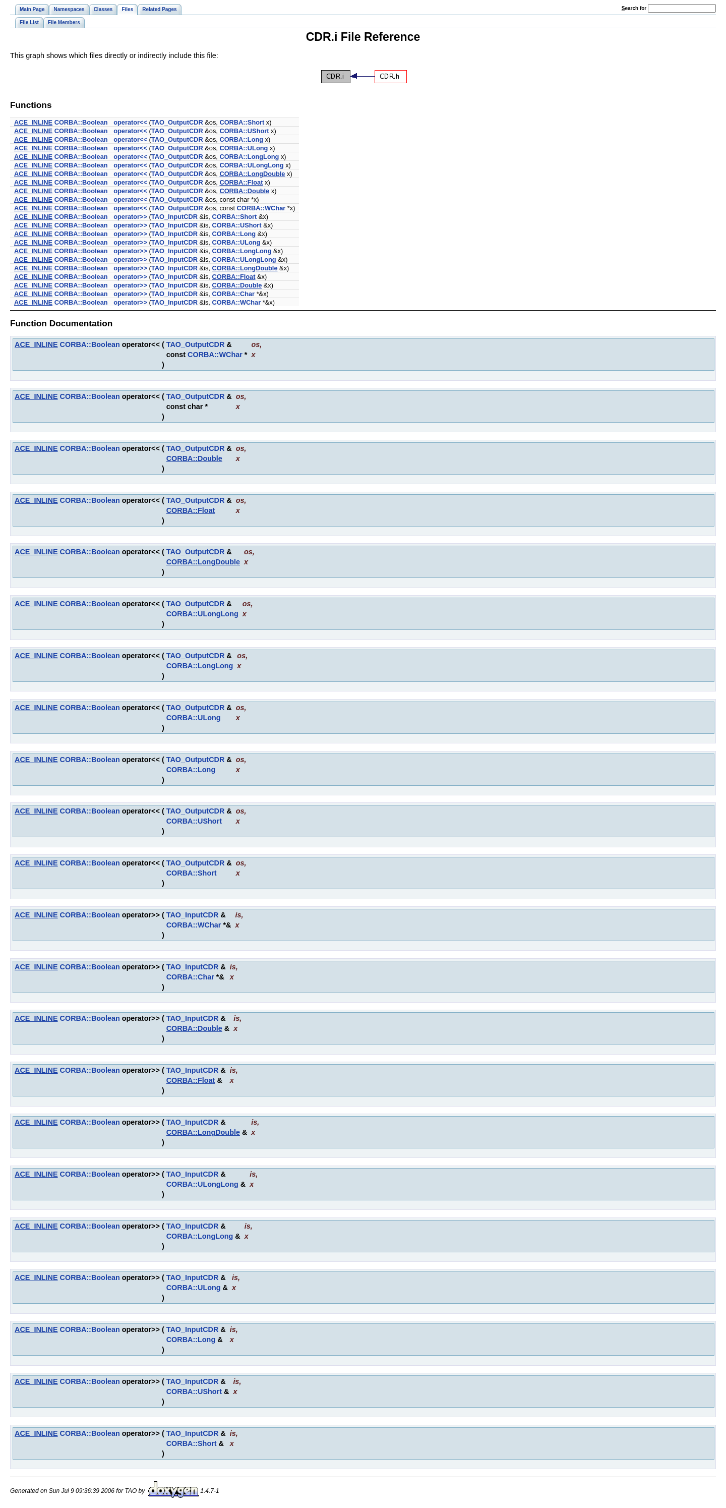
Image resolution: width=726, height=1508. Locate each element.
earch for (634, 8)
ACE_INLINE (33, 122)
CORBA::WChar (261, 208)
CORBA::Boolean (81, 122)
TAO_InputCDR (174, 216)
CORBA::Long (241, 139)
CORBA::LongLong (249, 156)
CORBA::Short (241, 122)
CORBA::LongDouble (252, 174)
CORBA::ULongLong (251, 165)
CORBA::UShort (244, 131)
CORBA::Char (233, 294)
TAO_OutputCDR (177, 122)
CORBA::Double (244, 191)
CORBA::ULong (243, 148)
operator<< (130, 122)
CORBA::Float (241, 182)
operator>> (130, 216)
